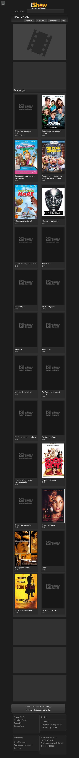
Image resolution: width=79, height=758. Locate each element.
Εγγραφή (17, 723)
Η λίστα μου (45, 721)
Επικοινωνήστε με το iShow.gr (38, 706)
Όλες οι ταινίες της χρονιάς (51, 724)
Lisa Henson (21, 17)
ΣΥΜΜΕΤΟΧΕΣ (41, 21)
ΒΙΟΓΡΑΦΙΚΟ (29, 21)
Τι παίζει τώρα (19, 742)
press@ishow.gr (57, 743)
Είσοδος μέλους (20, 720)
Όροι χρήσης (19, 726)
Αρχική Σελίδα (19, 717)
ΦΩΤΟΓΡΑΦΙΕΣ (54, 21)
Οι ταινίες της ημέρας (49, 727)
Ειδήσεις (17, 748)
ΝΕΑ (63, 21)
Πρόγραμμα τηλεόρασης (23, 745)
